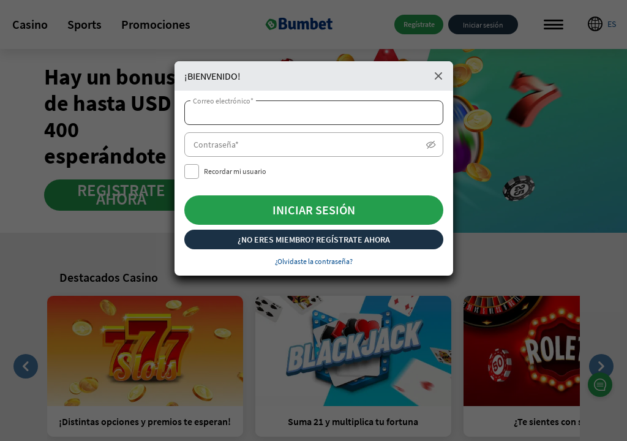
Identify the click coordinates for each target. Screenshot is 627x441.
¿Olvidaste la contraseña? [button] (314, 261)
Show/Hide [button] (431, 145)
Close (438, 76)
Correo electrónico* (223, 101)
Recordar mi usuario (235, 171)
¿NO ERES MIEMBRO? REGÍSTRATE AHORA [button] (314, 239)
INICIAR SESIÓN (313, 209)
